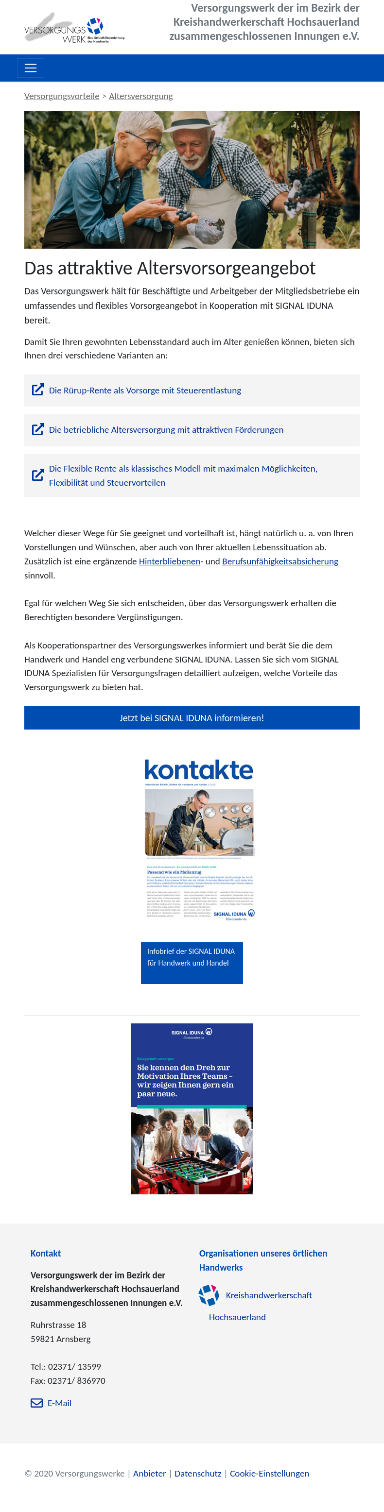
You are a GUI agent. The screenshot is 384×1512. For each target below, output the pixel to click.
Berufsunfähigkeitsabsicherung (280, 561)
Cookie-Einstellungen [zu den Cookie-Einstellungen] (269, 1473)
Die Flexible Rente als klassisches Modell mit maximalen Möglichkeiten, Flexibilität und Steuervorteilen (183, 475)
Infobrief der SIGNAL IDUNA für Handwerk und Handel (191, 957)
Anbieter (149, 1473)
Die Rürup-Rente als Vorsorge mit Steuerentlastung (145, 390)
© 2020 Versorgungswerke (74, 1473)
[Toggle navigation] (30, 68)
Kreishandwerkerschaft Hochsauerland (260, 1306)
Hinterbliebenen (170, 561)
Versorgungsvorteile (62, 96)
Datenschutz (198, 1473)
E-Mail (59, 1403)
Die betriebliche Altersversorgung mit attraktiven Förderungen (166, 429)
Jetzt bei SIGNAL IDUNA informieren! (192, 718)
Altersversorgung (141, 96)
